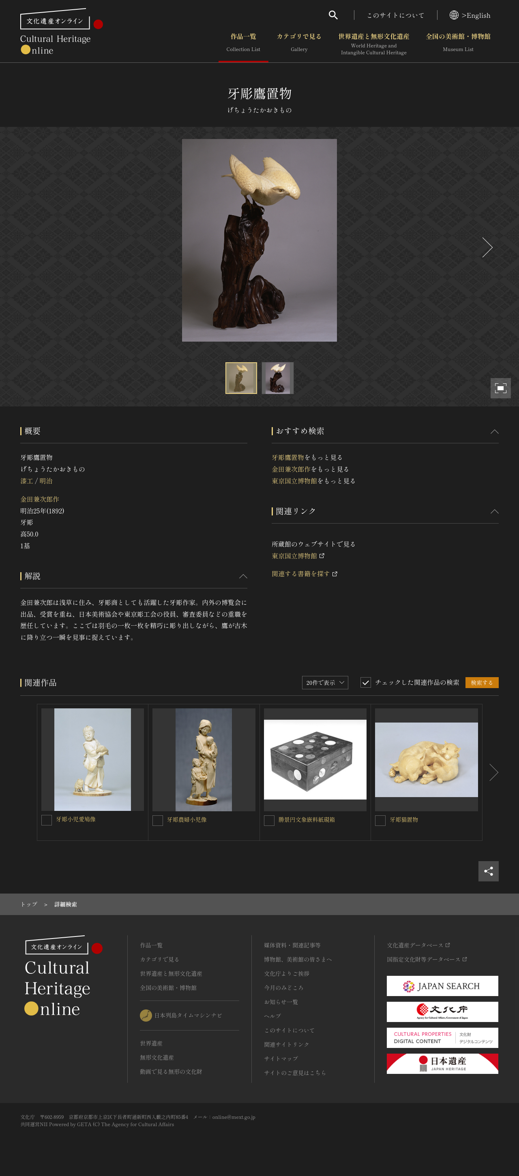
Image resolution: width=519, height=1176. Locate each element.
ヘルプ (272, 1016)
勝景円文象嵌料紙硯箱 (307, 819)
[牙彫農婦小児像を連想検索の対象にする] (157, 820)
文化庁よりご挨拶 (286, 973)
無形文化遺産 (157, 1057)
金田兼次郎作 (39, 499)
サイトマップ (281, 1058)
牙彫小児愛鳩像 (76, 819)
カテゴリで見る (299, 44)
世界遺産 (151, 1043)
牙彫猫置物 (404, 819)
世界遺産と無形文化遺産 (374, 44)
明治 (45, 480)
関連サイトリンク (286, 1044)
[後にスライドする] (486, 247)
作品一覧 (243, 44)
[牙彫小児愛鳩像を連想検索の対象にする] (46, 820)
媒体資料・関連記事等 (292, 945)
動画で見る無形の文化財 (171, 1071)
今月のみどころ (284, 988)
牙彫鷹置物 (288, 457)
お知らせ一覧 (281, 1002)
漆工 (26, 480)
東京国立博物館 (294, 480)
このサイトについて (396, 15)
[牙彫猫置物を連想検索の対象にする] (380, 820)
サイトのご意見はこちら (295, 1073)
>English (470, 15)
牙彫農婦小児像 (187, 819)
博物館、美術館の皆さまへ (298, 959)
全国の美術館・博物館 (458, 44)
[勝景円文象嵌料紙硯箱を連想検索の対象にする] (269, 820)
